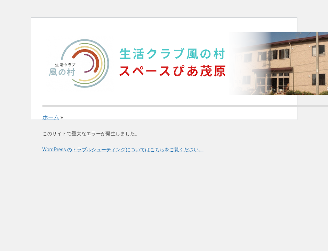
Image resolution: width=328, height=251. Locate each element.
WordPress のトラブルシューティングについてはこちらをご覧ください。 (123, 149)
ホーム (50, 117)
